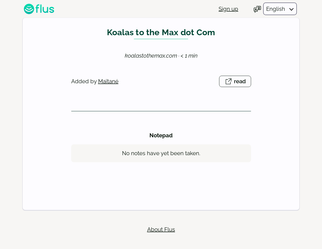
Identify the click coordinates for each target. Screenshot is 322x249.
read (237, 82)
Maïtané (108, 81)
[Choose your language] (275, 9)
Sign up (228, 9)
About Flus (161, 229)
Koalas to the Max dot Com (161, 32)
